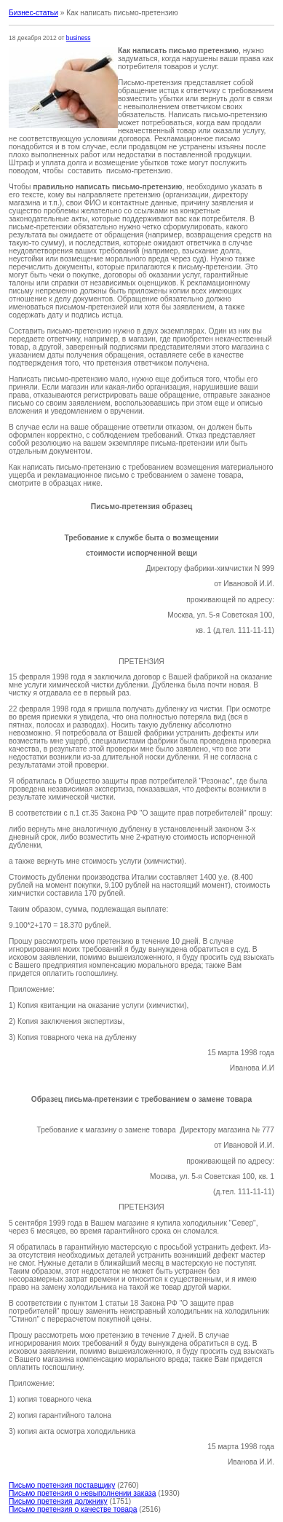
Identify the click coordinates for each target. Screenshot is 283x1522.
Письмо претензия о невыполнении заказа (82, 1493)
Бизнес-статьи (33, 13)
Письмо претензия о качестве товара (73, 1509)
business (78, 38)
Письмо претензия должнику (58, 1501)
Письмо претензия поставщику (62, 1485)
